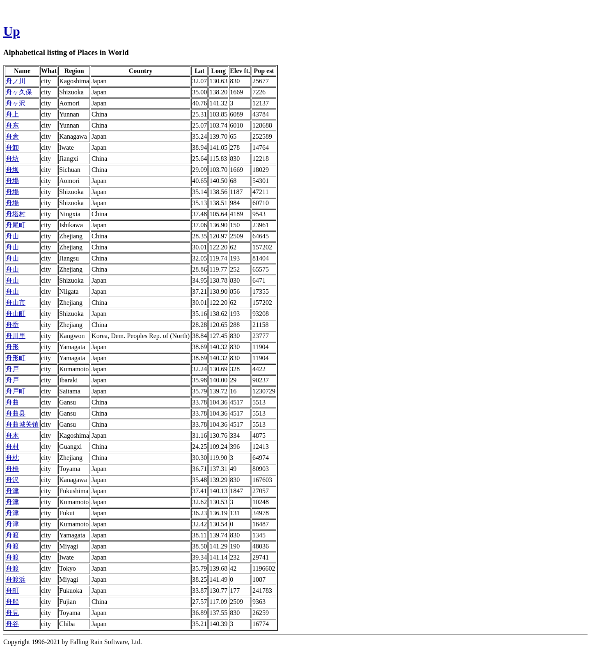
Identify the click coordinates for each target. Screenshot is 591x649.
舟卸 (12, 147)
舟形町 (15, 357)
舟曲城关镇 (22, 424)
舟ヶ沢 (15, 103)
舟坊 (12, 158)
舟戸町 (15, 391)
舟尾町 (15, 225)
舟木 (12, 435)
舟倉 (12, 136)
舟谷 (12, 623)
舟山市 (15, 302)
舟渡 (12, 535)
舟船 (12, 601)
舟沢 (12, 479)
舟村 (12, 446)
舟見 (12, 612)
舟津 (12, 490)
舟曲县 (15, 413)
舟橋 (12, 468)
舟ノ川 (15, 81)
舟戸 (12, 369)
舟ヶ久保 (19, 92)
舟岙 (12, 324)
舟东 (12, 125)
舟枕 (12, 457)
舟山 (12, 236)
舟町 (12, 590)
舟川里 (15, 335)
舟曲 (12, 402)
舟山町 (15, 313)
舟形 (12, 346)
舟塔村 (15, 213)
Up (11, 31)
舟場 (12, 180)
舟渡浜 (15, 579)
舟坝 (12, 169)
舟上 (12, 114)
